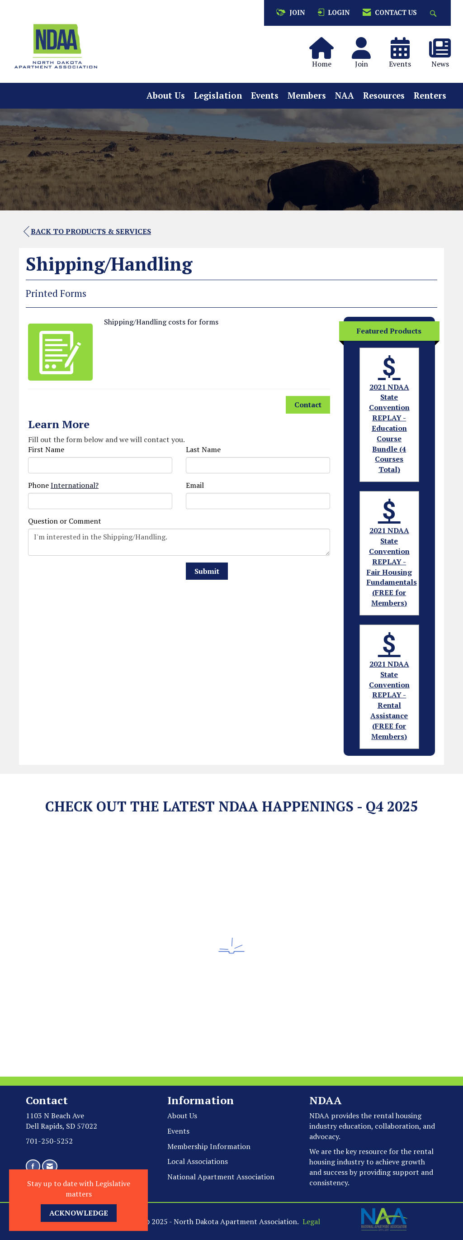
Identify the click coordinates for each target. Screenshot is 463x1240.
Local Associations (197, 1161)
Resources (384, 95)
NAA (344, 95)
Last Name (203, 449)
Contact (307, 405)
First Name (46, 449)
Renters (430, 95)
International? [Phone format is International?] (75, 485)
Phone (38, 485)
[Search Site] (434, 13)
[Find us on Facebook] (33, 1166)
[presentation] (96, 580)
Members (307, 95)
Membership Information (208, 1146)
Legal (311, 1221)
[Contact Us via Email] (49, 1166)
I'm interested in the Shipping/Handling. (179, 542)
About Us (165, 95)
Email (195, 485)
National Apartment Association (220, 1177)
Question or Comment (64, 521)
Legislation (218, 95)
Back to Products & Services (87, 231)
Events (265, 95)
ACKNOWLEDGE (78, 1213)
